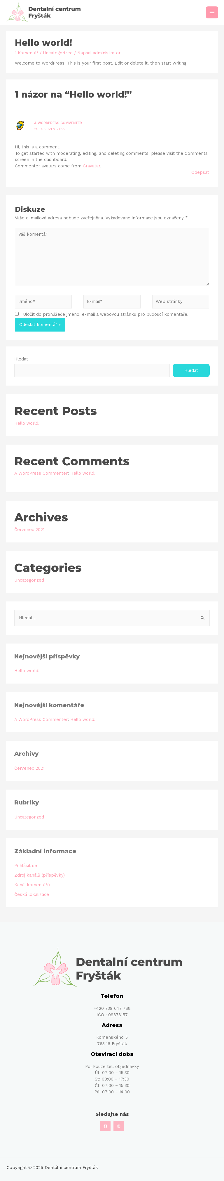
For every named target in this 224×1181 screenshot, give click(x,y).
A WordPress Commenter (58, 123)
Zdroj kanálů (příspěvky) (39, 875)
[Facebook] (105, 1126)
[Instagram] (118, 1126)
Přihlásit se (25, 865)
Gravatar (91, 166)
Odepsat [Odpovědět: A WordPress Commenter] (200, 172)
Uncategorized (58, 53)
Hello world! (26, 423)
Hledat (21, 359)
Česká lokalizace (31, 894)
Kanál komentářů (32, 884)
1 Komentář (26, 53)
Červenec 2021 (29, 529)
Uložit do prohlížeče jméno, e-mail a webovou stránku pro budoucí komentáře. (105, 314)
